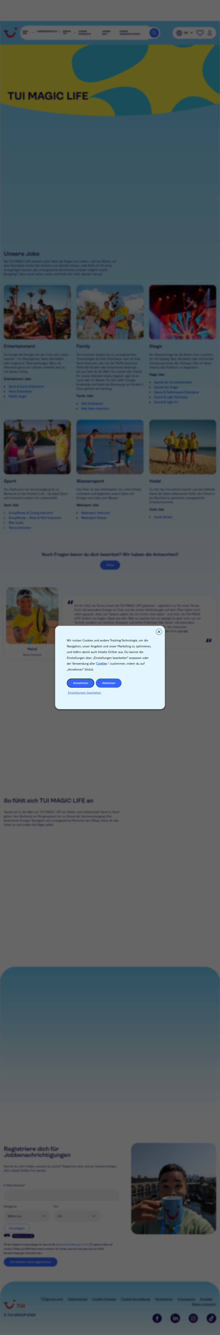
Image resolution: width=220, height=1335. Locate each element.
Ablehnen (109, 683)
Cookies (101, 663)
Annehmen (80, 683)
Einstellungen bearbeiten (84, 692)
